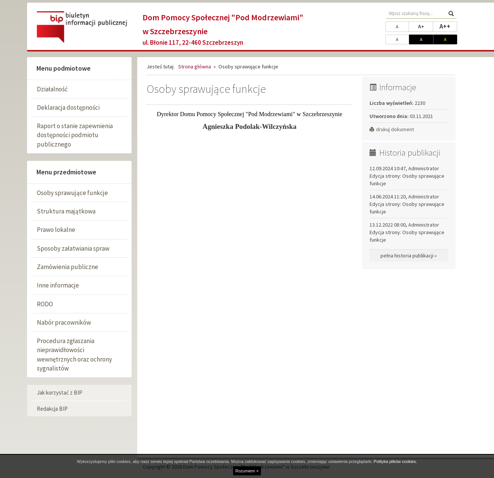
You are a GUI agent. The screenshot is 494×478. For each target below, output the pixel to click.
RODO (45, 304)
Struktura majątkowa (66, 211)
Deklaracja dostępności (68, 107)
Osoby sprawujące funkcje (72, 193)
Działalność (52, 89)
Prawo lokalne (56, 229)
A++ (448, 25)
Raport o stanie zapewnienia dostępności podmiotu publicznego (75, 135)
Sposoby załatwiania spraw (73, 248)
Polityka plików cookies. (395, 461)
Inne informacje (58, 285)
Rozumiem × (247, 471)
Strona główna (194, 66)
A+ (425, 26)
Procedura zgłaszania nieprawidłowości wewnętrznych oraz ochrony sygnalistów (74, 354)
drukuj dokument (392, 129)
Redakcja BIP (52, 408)
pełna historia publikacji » (408, 255)
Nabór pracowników (64, 322)
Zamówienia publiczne (67, 267)
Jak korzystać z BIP (59, 392)
